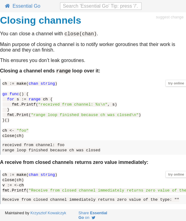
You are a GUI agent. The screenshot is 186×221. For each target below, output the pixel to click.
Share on (92, 215)
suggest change (170, 17)
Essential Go (22, 6)
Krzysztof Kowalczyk (48, 213)
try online (176, 85)
